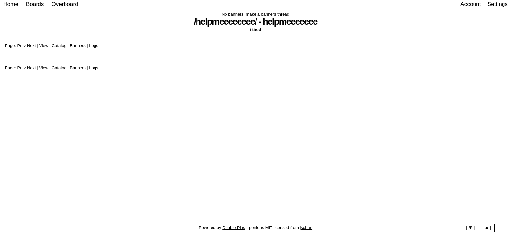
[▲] (486, 227)
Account (470, 4)
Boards (35, 4)
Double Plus (233, 227)
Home (10, 4)
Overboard (64, 4)
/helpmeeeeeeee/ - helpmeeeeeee (255, 22)
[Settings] (497, 4)
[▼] (470, 227)
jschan (306, 227)
